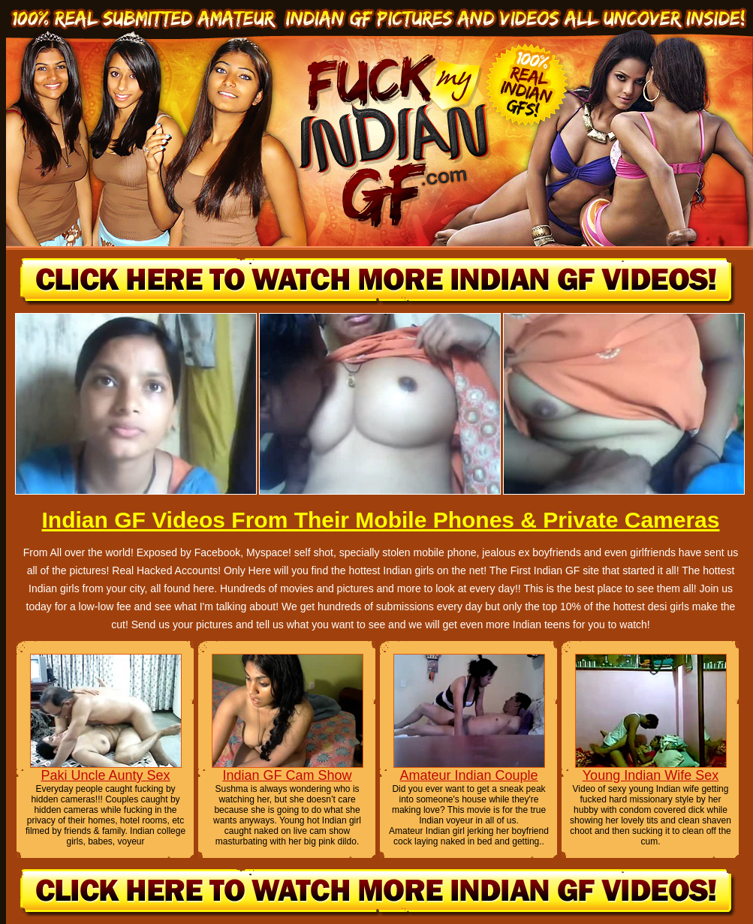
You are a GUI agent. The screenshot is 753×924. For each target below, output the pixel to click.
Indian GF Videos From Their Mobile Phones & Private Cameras (380, 519)
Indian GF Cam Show (286, 775)
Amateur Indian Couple (468, 775)
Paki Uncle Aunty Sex (105, 775)
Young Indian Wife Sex (650, 775)
